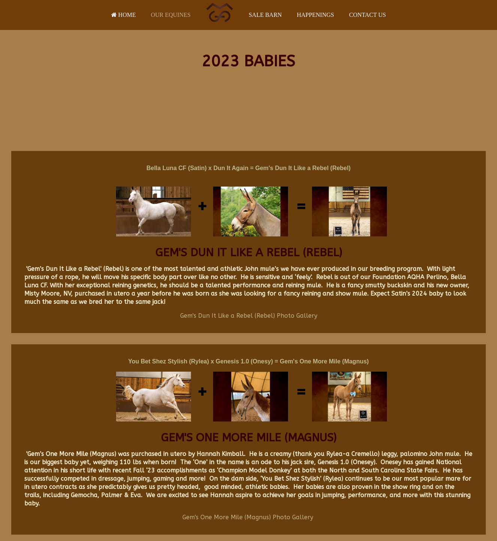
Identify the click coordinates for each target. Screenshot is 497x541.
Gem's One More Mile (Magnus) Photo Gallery (247, 517)
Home (123, 15)
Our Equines (171, 15)
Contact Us (367, 15)
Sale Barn (265, 15)
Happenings (315, 15)
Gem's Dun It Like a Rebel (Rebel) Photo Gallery (248, 315)
